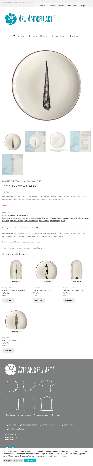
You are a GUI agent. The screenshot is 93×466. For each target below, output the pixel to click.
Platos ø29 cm (20, 181)
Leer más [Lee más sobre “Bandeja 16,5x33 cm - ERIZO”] (69, 300)
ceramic (18, 218)
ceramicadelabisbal (35, 218)
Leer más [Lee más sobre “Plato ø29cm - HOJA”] (9, 351)
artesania (12, 218)
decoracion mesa (67, 218)
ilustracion (5, 221)
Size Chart (36, 228)
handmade (77, 218)
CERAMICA (11, 181)
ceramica (25, 218)
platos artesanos (43, 221)
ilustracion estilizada (16, 221)
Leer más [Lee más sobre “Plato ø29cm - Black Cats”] (39, 300)
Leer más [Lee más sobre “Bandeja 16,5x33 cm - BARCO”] (9, 300)
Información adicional (22, 228)
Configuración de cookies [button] (13, 460)
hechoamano (85, 218)
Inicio (4, 181)
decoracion (45, 218)
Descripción (7, 228)
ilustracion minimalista (30, 221)
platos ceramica (55, 221)
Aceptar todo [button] (30, 460)
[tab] (7, 228)
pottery (63, 221)
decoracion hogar (55, 218)
